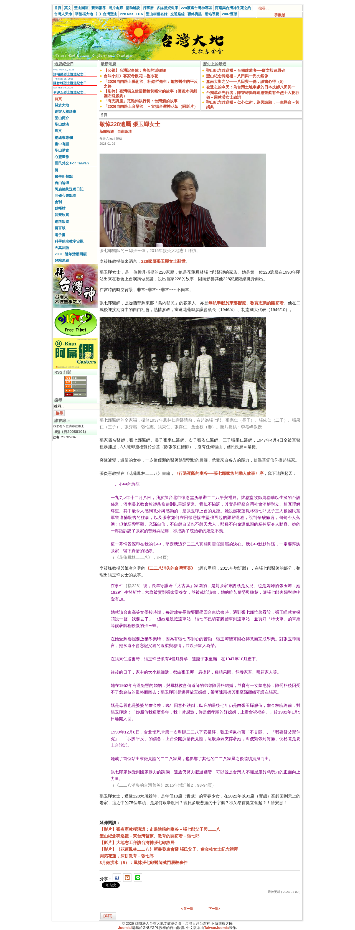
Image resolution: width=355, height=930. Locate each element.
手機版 (279, 15)
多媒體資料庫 (167, 8)
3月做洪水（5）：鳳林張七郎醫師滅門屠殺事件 (143, 862)
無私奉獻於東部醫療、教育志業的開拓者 (246, 302)
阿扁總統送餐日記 (69, 189)
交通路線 (177, 14)
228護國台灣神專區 (196, 8)
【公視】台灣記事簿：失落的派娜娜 (135, 70)
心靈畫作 (62, 157)
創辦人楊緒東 (65, 111)
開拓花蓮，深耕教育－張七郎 (127, 855)
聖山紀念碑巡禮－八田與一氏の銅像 (237, 76)
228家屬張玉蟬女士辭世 (163, 261)
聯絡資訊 (194, 14)
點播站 (60, 208)
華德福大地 (84, 14)
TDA (139, 14)
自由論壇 (62, 183)
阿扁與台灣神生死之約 (233, 8)
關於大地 (62, 105)
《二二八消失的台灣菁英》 (170, 568)
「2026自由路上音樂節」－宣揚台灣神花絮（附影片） (151, 106)
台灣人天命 (63, 14)
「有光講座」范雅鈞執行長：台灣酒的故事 (141, 101)
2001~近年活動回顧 (71, 254)
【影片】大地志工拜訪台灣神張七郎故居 (137, 842)
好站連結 (62, 260)
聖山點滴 (62, 124)
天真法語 (62, 248)
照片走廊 (115, 8)
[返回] (107, 916)
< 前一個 (187, 908)
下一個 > (214, 908)
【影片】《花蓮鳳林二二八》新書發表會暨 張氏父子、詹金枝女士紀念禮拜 (169, 849)
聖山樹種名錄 (157, 14)
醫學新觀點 (64, 176)
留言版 (60, 228)
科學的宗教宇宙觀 (69, 241)
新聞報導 (98, 8)
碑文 (58, 131)
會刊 (58, 202)
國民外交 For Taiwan (72, 163)
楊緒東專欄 (64, 138)
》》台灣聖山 (106, 14)
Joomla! (125, 928)
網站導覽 (212, 14)
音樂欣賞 (62, 215)
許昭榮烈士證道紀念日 (70, 74)
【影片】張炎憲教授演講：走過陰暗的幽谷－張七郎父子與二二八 (160, 829)
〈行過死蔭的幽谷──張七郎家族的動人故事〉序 (218, 473)
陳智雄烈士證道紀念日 (70, 83)
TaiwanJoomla (216, 928)
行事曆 (148, 8)
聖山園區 (81, 8)
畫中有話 (62, 144)
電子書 (60, 235)
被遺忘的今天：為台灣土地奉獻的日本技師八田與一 (250, 87)
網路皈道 (62, 222)
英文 (67, 8)
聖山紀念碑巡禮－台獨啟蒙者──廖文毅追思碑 (245, 70)
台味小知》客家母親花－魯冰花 (131, 76)
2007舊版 (229, 14)
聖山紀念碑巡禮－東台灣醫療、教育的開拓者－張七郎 (149, 836)
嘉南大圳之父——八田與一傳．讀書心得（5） (246, 81)
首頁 (57, 8)
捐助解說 (133, 8)
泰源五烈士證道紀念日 (70, 92)
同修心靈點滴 (65, 195)
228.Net (126, 14)
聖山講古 (62, 150)
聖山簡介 (62, 118)
